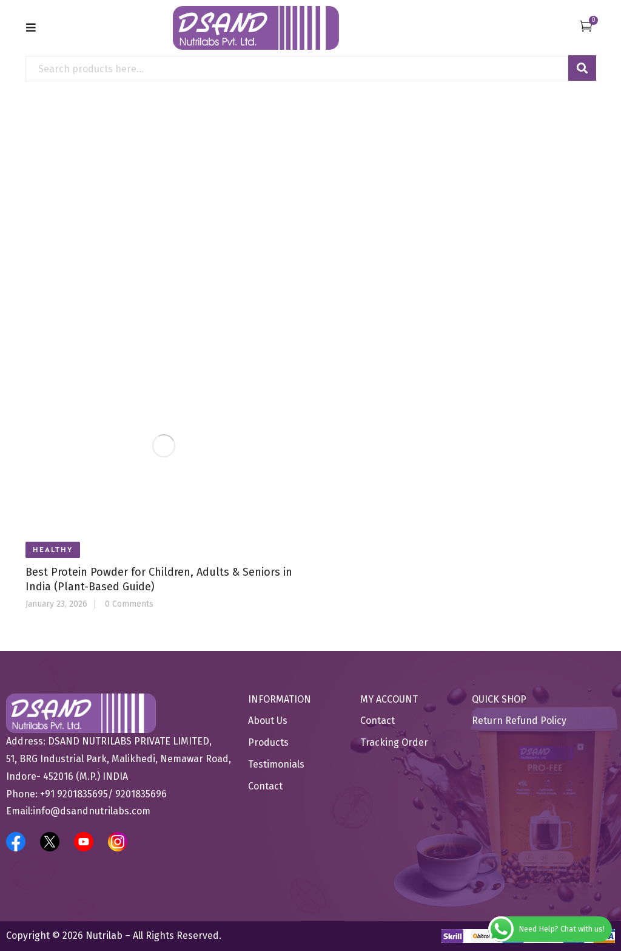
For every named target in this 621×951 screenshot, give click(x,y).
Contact (265, 786)
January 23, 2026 (56, 604)
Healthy (53, 549)
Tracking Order (394, 742)
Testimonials (276, 764)
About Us (267, 720)
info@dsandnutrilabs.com (91, 811)
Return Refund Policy (519, 720)
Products (268, 742)
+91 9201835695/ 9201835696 (103, 794)
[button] (586, 26)
